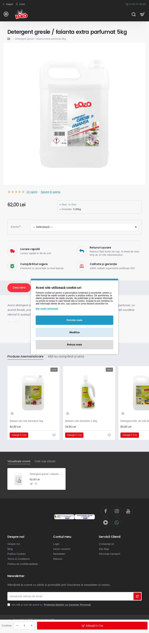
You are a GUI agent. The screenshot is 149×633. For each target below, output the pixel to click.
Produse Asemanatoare (25, 357)
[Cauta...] (133, 14)
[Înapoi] (8, 4)
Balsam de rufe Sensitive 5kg (26, 420)
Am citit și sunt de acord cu (49, 604)
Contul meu (62, 537)
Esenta (15, 226)
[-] (17, 625)
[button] (92, 626)
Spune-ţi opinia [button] (51, 192)
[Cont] (21, 4)
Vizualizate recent (18, 461)
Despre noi (15, 537)
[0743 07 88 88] (136, 4)
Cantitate (7, 625)
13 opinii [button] (31, 192)
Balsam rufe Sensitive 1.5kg (81, 420)
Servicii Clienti (109, 537)
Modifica (74, 332)
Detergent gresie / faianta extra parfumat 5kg (46, 474)
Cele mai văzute (45, 461)
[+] (31, 625)
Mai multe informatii (47, 308)
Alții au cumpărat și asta (66, 357)
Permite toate (74, 320)
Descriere (19, 287)
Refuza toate (74, 344)
